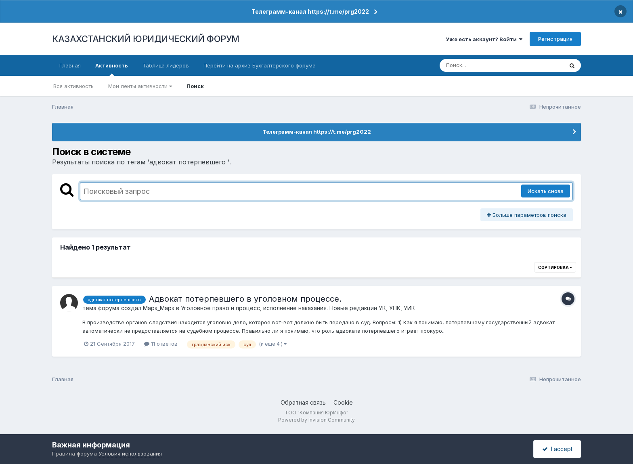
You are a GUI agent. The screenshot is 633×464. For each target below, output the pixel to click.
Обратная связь (303, 402)
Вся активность (73, 86)
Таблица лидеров (166, 65)
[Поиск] (486, 65)
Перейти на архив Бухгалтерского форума (259, 65)
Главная (70, 65)
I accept (557, 448)
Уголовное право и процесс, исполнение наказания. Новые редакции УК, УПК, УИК (298, 307)
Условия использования (130, 453)
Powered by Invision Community (316, 420)
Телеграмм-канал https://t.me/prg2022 (310, 11)
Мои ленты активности (140, 86)
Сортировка (555, 267)
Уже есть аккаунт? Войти (484, 39)
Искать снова (546, 191)
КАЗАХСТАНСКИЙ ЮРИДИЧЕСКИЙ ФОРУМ (145, 39)
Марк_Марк (158, 307)
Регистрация (555, 39)
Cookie (343, 402)
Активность (111, 69)
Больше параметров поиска (526, 215)
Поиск (195, 86)
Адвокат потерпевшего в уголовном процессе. (245, 299)
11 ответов (161, 343)
